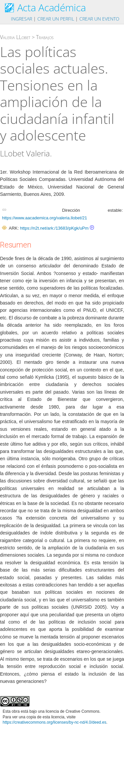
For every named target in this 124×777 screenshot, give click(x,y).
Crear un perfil (55, 19)
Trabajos (45, 37)
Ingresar (21, 19)
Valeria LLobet (15, 37)
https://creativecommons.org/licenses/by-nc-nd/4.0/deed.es (54, 722)
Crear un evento (99, 19)
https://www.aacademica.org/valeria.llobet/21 (44, 217)
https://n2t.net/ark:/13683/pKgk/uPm (54, 228)
